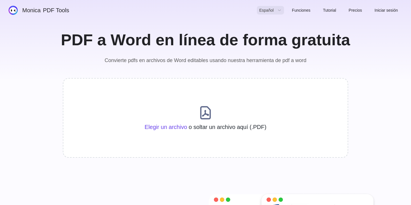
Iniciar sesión (386, 10)
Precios (355, 10)
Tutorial (329, 10)
